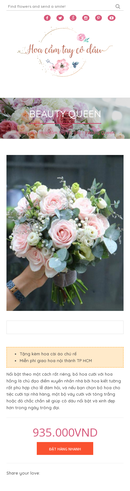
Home (13, 89)
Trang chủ (25, 132)
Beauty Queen (100, 132)
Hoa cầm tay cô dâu (60, 132)
